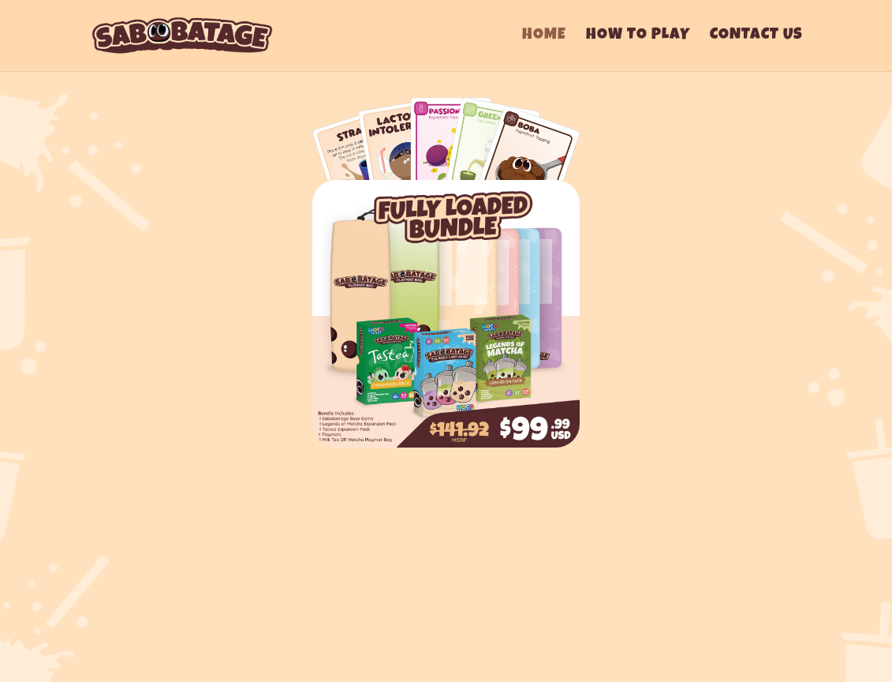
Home (544, 36)
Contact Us (756, 36)
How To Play (638, 36)
